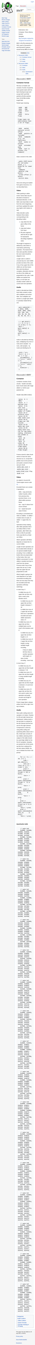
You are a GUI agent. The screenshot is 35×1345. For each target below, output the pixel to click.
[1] (17, 484)
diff (21, 22)
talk (25, 17)
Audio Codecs (21, 1318)
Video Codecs (22, 1320)
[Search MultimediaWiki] (30, 9)
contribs (28, 17)
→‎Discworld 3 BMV (25, 18)
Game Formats (22, 1322)
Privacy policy (19, 1336)
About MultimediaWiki (21, 1339)
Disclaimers (19, 1342)
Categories (20, 1316)
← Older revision (26, 22)
